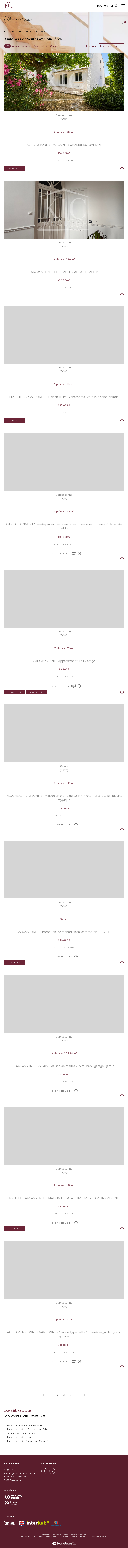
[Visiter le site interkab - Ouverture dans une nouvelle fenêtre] (38, 1523)
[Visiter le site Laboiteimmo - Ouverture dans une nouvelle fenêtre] (64, 1541)
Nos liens (83, 1536)
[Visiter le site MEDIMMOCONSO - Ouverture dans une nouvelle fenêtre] (56, 1523)
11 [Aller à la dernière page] (77, 1394)
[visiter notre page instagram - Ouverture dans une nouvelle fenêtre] (51, 1470)
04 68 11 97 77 (10, 1470)
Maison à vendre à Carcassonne (24, 1425)
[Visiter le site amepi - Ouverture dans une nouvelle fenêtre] (10, 1523)
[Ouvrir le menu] (123, 6)
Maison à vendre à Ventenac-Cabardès (28, 1441)
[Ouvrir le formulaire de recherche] (107, 6)
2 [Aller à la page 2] (57, 1394)
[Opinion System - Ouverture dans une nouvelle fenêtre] (64, 1497)
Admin (75, 1536)
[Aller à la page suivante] (84, 1395)
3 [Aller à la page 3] (64, 1394)
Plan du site (25, 1536)
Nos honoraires (37, 1536)
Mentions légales (51, 1536)
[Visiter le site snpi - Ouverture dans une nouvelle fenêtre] (22, 1523)
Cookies (104, 1536)
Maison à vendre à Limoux (21, 1437)
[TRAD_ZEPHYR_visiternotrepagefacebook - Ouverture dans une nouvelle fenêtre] (43, 1470)
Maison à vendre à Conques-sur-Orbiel (28, 1429)
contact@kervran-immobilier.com (20, 1473)
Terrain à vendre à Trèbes (21, 1433)
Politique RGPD (93, 1536)
